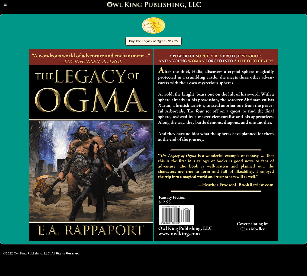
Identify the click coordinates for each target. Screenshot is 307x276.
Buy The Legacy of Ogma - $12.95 (153, 41)
